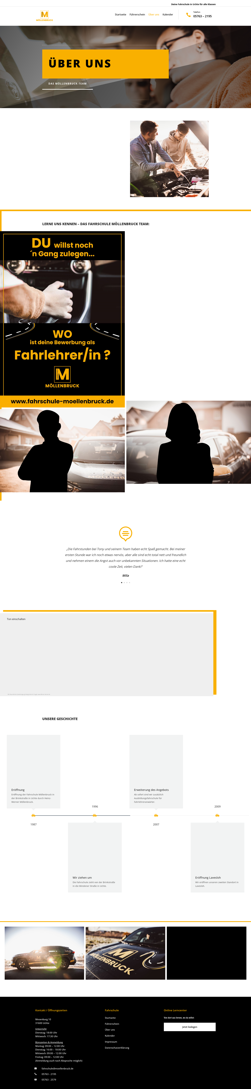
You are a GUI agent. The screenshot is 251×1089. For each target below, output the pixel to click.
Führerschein (137, 14)
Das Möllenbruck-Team (67, 83)
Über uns (153, 14)
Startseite (120, 14)
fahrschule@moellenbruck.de (57, 1068)
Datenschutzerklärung (117, 1047)
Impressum (111, 1041)
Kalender (168, 14)
